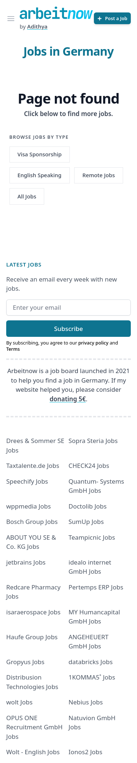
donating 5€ (68, 399)
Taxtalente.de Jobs (32, 465)
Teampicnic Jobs (92, 537)
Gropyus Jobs (25, 662)
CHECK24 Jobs (89, 465)
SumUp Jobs (86, 521)
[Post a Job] (112, 18)
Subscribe (68, 328)
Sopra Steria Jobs (93, 440)
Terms (13, 349)
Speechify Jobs (27, 481)
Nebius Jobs (86, 702)
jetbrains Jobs (26, 562)
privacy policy (93, 342)
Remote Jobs (99, 175)
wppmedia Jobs (28, 506)
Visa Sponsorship (40, 154)
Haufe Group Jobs (32, 637)
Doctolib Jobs (88, 506)
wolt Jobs (19, 702)
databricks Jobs (91, 662)
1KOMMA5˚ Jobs (92, 677)
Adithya (37, 26)
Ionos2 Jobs (86, 752)
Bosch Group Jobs (32, 521)
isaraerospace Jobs (33, 612)
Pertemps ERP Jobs (96, 587)
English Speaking (40, 175)
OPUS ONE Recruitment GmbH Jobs (34, 727)
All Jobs (27, 196)
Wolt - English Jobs (33, 752)
